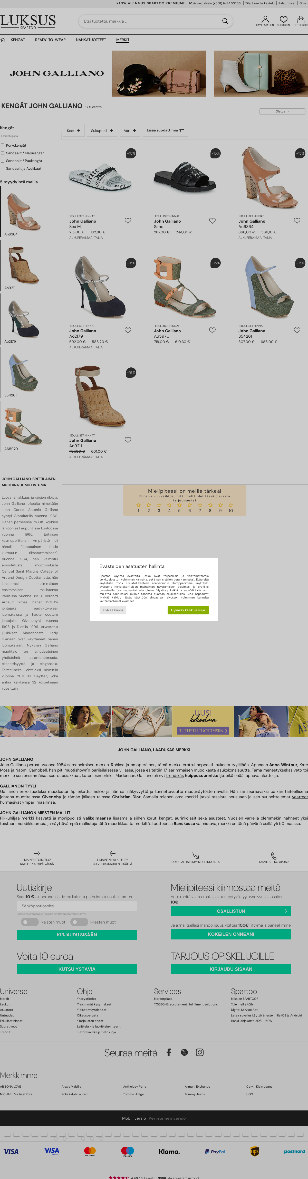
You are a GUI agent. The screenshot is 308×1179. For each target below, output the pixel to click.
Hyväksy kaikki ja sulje (188, 610)
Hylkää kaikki (113, 610)
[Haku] (225, 21)
